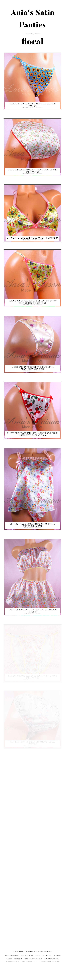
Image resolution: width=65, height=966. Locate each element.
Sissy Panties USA (27, 955)
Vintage (26, 527)
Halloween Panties (51, 958)
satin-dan (33, 107)
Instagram (18, 958)
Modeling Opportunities (33, 958)
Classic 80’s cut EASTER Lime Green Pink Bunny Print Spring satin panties (32, 302)
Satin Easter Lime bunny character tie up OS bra (32, 238)
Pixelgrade (48, 951)
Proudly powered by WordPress (22, 951)
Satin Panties (26, 107)
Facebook (57, 955)
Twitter (9, 958)
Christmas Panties (12, 962)
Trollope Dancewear (43, 955)
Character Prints (26, 239)
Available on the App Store (49, 962)
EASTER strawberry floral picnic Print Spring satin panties (32, 171)
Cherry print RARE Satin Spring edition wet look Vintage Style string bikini (32, 434)
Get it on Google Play (29, 962)
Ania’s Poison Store (11, 955)
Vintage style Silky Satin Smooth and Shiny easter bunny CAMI (32, 525)
